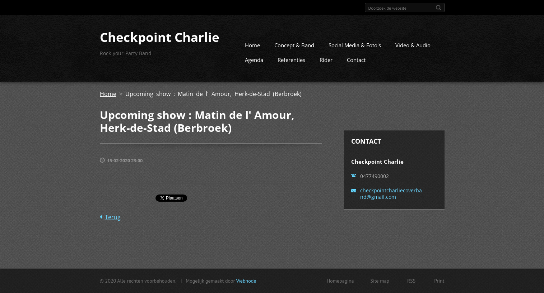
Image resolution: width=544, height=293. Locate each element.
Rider (326, 59)
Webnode (246, 281)
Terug (113, 217)
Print (439, 281)
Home (252, 45)
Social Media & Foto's (355, 45)
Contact (356, 59)
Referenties (291, 59)
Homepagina (340, 281)
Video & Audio (413, 45)
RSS (411, 281)
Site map (380, 281)
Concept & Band (294, 45)
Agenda (254, 59)
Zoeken (438, 7)
